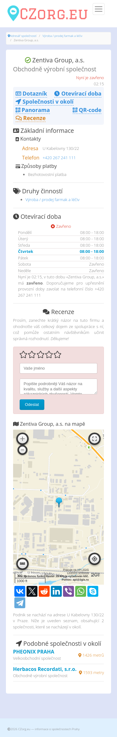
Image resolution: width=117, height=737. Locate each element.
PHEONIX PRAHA (33, 651)
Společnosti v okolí (45, 101)
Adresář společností (23, 36)
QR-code (87, 110)
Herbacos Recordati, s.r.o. (45, 669)
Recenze (31, 118)
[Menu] (99, 9)
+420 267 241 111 (59, 157)
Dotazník (31, 93)
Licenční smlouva (78, 572)
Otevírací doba (77, 93)
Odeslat (32, 404)
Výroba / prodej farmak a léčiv (62, 36)
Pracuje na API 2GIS (76, 569)
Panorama (33, 110)
